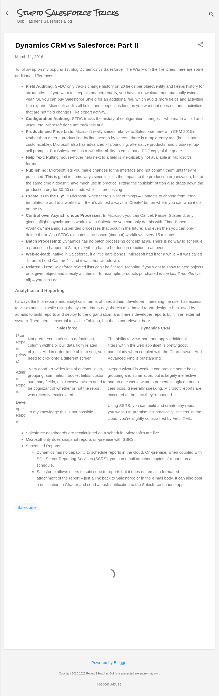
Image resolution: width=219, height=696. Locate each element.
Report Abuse (109, 684)
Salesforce (27, 507)
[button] (200, 45)
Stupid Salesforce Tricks (68, 12)
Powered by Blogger (109, 662)
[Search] (211, 14)
